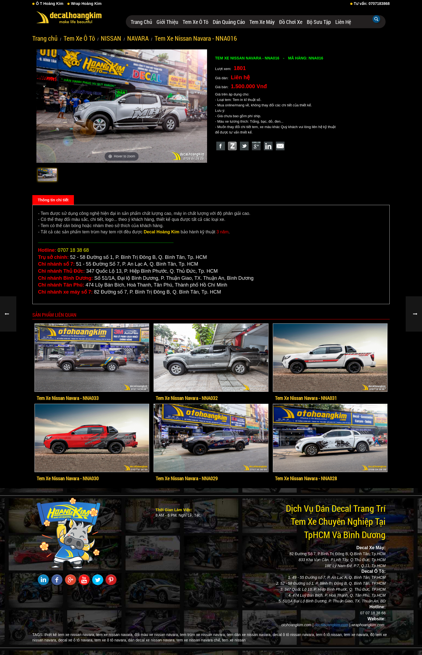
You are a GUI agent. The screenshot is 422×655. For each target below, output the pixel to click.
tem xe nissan (233, 640)
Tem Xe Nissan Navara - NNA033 (68, 398)
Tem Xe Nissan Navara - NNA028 (306, 478)
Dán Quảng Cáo (229, 21)
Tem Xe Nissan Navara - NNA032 (187, 398)
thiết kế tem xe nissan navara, (70, 634)
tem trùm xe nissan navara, (203, 634)
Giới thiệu (167, 21)
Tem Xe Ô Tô (195, 21)
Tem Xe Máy (262, 21)
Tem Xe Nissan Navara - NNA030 (68, 478)
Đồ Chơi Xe (290, 21)
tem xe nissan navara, (114, 634)
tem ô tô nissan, (329, 634)
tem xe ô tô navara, (111, 640)
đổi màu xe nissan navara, (157, 634)
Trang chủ (141, 21)
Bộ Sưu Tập (319, 21)
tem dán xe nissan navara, (249, 634)
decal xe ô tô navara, (75, 640)
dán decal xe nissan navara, (152, 640)
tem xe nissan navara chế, (199, 640)
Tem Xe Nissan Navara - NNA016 (196, 38)
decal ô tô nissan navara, (294, 634)
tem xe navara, (356, 634)
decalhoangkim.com (331, 625)
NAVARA (138, 38)
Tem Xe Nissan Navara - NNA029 (187, 478)
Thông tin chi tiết (53, 200)
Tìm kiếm (376, 19)
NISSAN (111, 38)
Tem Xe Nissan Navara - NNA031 (306, 398)
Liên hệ (343, 21)
